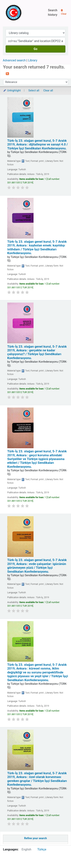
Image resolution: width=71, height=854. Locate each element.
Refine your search (35, 838)
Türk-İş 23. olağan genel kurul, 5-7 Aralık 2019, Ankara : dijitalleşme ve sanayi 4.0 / (37, 144)
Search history (52, 12)
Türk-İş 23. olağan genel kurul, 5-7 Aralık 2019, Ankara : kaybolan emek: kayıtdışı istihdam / (37, 247)
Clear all (48, 90)
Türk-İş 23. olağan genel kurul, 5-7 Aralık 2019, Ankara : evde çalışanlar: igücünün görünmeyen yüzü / (37, 565)
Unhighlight (12, 90)
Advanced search (14, 60)
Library (32, 60)
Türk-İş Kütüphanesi (24, 12)
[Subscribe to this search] (7, 73)
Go (35, 49)
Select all (33, 90)
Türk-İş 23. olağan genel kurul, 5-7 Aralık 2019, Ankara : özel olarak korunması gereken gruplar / (37, 778)
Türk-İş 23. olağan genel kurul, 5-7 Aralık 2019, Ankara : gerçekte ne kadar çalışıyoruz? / (37, 352)
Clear (64, 12)
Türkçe (41, 849)
